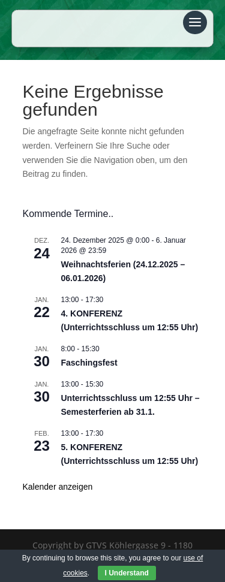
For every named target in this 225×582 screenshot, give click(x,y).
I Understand (127, 573)
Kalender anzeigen (58, 486)
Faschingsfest (89, 362)
